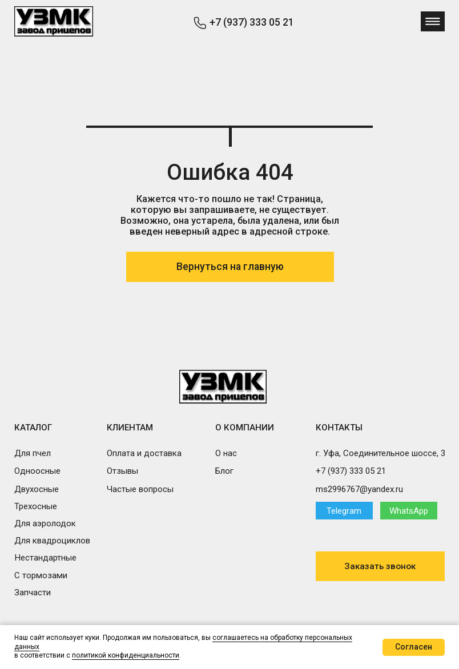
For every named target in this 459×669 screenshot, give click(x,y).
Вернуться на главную (230, 266)
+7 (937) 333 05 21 (252, 22)
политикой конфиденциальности (125, 655)
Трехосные (35, 506)
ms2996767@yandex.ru (359, 489)
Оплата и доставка (144, 453)
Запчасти (32, 592)
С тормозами (40, 575)
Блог (224, 471)
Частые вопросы (140, 489)
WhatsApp (408, 511)
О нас (226, 453)
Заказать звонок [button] (380, 566)
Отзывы (122, 471)
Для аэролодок (45, 523)
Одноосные (37, 471)
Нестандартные (45, 558)
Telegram (344, 511)
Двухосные (36, 489)
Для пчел (32, 453)
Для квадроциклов (52, 540)
